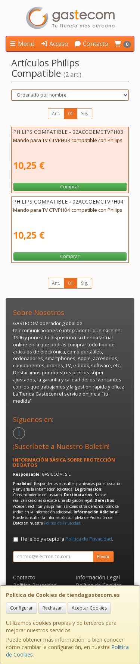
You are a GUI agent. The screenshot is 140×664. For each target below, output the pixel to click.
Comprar (70, 186)
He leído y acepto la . (67, 539)
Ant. (56, 113)
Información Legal (98, 577)
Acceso (54, 44)
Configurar (21, 608)
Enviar (103, 556)
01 (70, 113)
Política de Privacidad (62, 523)
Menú (21, 44)
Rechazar (52, 608)
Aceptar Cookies (89, 608)
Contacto (91, 44)
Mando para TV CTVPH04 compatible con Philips (67, 210)
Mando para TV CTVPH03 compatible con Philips (67, 140)
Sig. (84, 113)
